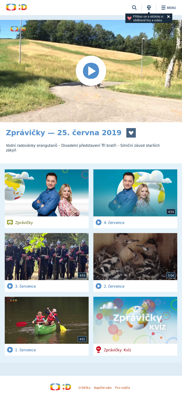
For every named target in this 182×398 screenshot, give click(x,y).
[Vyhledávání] (134, 7)
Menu (168, 7)
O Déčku (84, 387)
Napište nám (103, 387)
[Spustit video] (91, 71)
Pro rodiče (122, 387)
